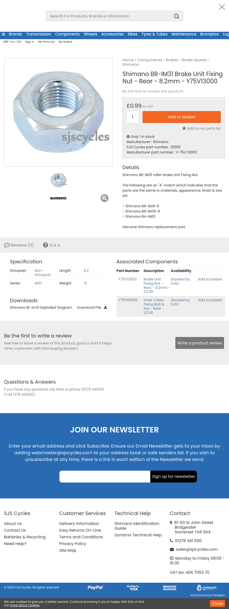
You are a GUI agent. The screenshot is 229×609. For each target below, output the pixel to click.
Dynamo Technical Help (138, 535)
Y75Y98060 (128, 300)
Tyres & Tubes (155, 34)
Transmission (38, 34)
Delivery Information (79, 523)
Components (67, 34)
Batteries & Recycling (25, 537)
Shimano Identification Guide (136, 526)
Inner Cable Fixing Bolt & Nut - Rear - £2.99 (154, 306)
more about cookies (24, 605)
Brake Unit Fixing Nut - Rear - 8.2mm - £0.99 (157, 285)
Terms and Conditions (81, 537)
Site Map (67, 550)
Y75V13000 (127, 279)
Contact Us (15, 530)
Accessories (112, 34)
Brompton (209, 34)
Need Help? (15, 544)
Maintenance (184, 34)
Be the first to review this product (152, 91)
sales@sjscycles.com (197, 549)
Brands (15, 34)
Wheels (90, 34)
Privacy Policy (72, 544)
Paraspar (219, 595)
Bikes (133, 34)
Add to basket (210, 279)
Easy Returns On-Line (80, 530)
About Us (13, 523)
